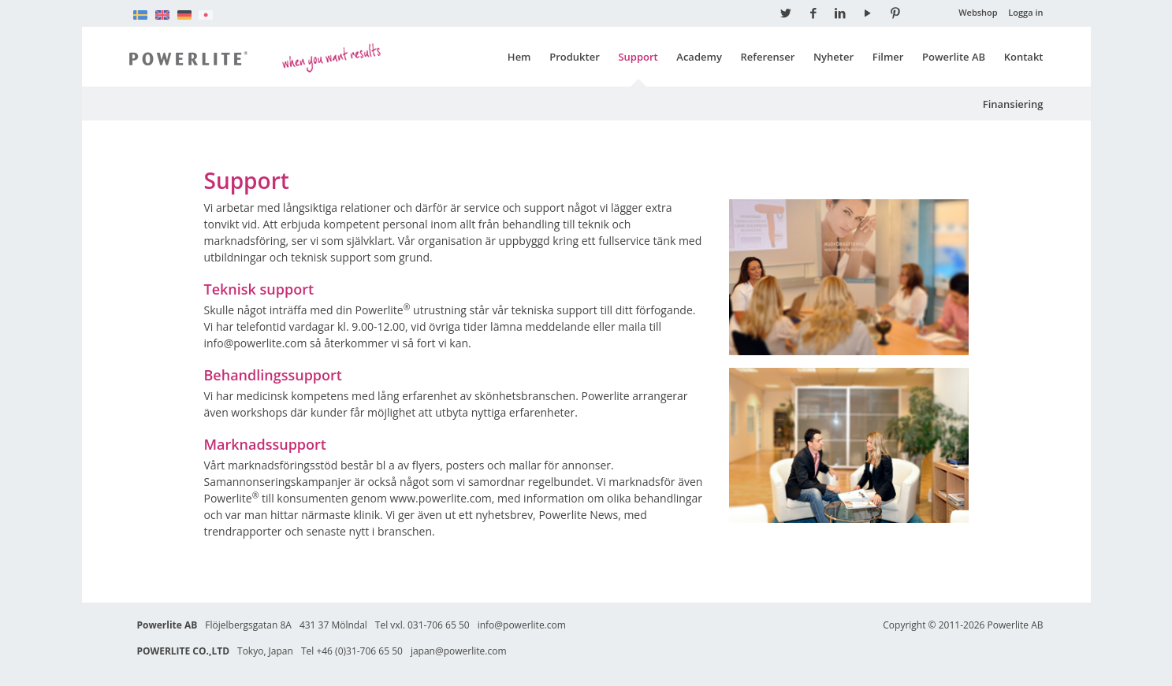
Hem (519, 57)
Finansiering (1013, 104)
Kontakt (1024, 57)
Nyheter (833, 57)
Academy (699, 57)
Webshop (978, 12)
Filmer (888, 57)
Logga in (1025, 12)
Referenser (768, 57)
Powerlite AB (953, 57)
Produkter (574, 57)
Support (637, 57)
